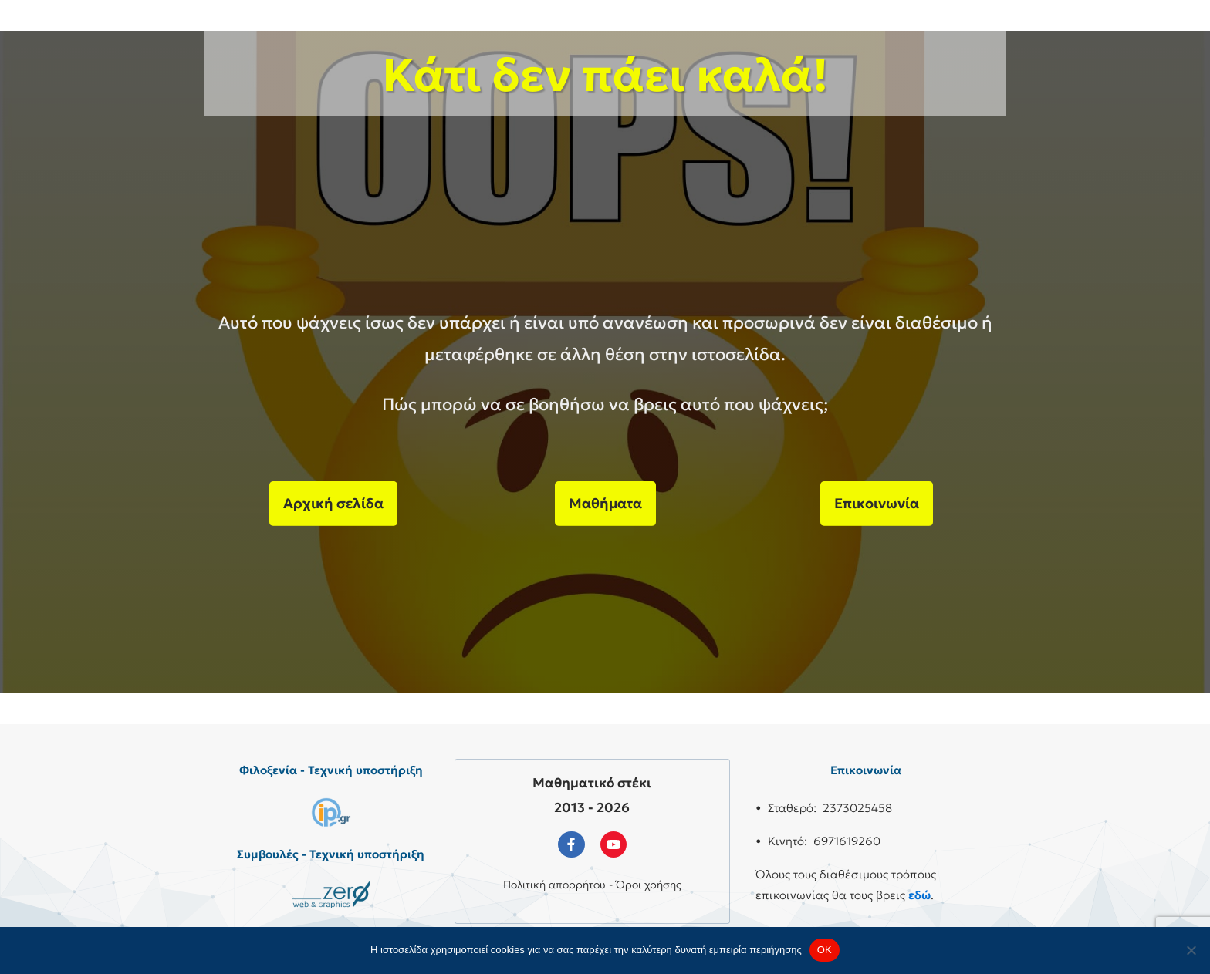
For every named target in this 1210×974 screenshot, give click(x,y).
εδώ (919, 895)
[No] (1190, 950)
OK (824, 949)
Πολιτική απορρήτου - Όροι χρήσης (592, 884)
